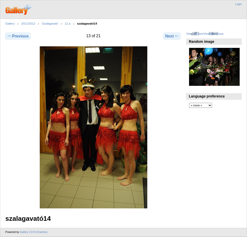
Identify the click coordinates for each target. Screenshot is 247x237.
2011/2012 (28, 23)
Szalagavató (50, 23)
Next (172, 36)
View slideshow (213, 33)
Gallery (10, 23)
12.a (68, 23)
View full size (194, 33)
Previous (18, 36)
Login (238, 4)
